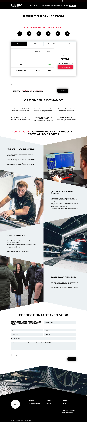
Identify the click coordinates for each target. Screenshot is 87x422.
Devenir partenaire (50, 407)
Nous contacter (65, 67)
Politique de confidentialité (69, 410)
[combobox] (60, 322)
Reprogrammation (34, 5)
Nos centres (48, 403)
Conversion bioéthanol (33, 405)
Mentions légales (66, 408)
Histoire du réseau (50, 405)
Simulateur (73, 5)
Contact (63, 90)
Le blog (64, 403)
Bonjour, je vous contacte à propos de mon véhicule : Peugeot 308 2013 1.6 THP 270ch (43, 346)
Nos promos (64, 5)
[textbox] (59, 322)
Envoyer (71, 359)
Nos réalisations (55, 5)
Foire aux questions (67, 405)
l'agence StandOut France (26, 420)
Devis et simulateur (33, 407)
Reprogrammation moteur (34, 403)
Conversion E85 (46, 5)
